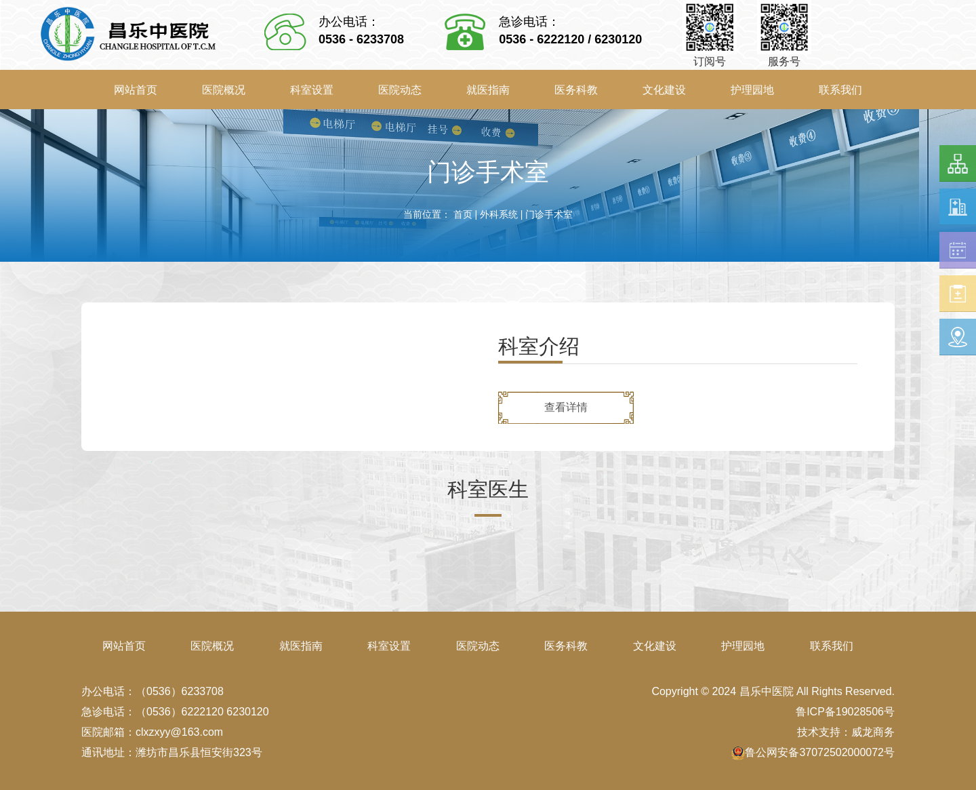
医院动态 (400, 90)
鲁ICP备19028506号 (845, 711)
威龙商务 (873, 732)
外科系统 (499, 214)
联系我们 (840, 90)
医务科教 (576, 90)
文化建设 (664, 90)
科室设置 (311, 90)
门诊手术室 (549, 214)
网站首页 (135, 90)
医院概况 (223, 90)
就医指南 (488, 90)
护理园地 (752, 90)
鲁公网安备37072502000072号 (813, 752)
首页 (463, 214)
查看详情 (566, 407)
